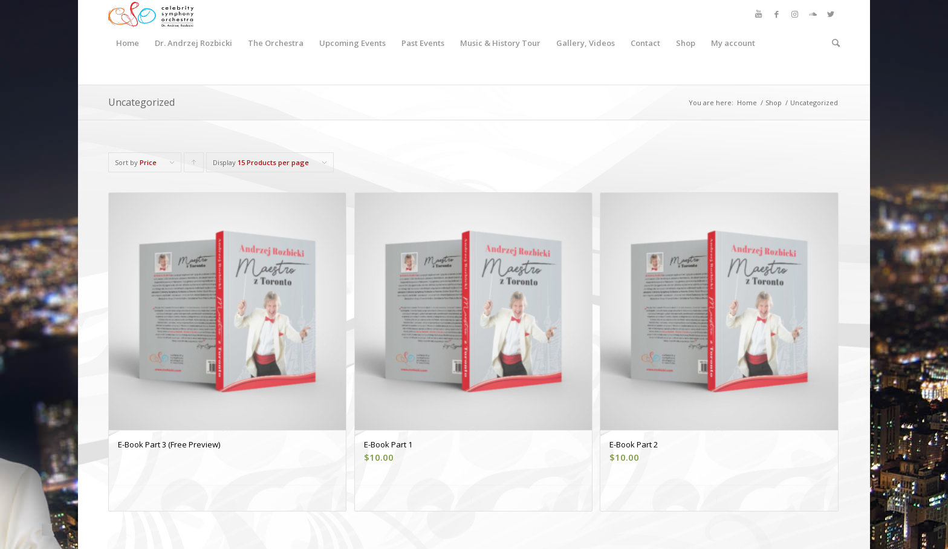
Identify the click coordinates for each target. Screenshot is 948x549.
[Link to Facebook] (776, 14)
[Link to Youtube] (758, 14)
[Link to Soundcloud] (813, 14)
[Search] (832, 43)
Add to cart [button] (416, 498)
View (227, 498)
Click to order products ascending (194, 165)
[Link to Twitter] (831, 14)
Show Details (526, 498)
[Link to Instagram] (794, 14)
